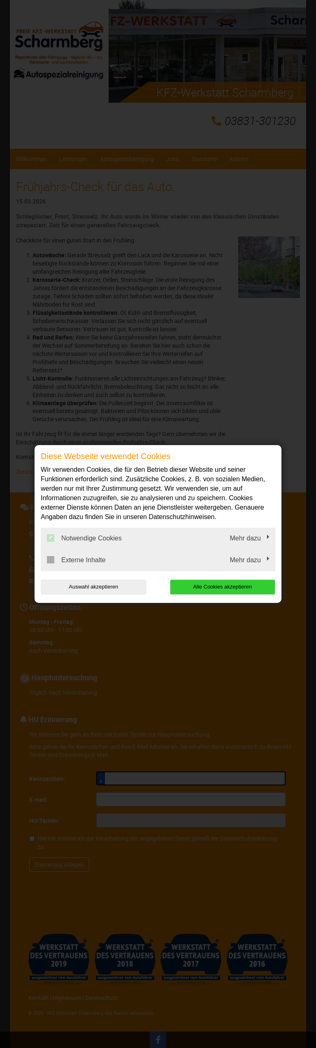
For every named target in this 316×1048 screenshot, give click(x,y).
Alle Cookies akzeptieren (222, 587)
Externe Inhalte (76, 559)
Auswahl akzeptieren (93, 587)
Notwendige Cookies (84, 538)
